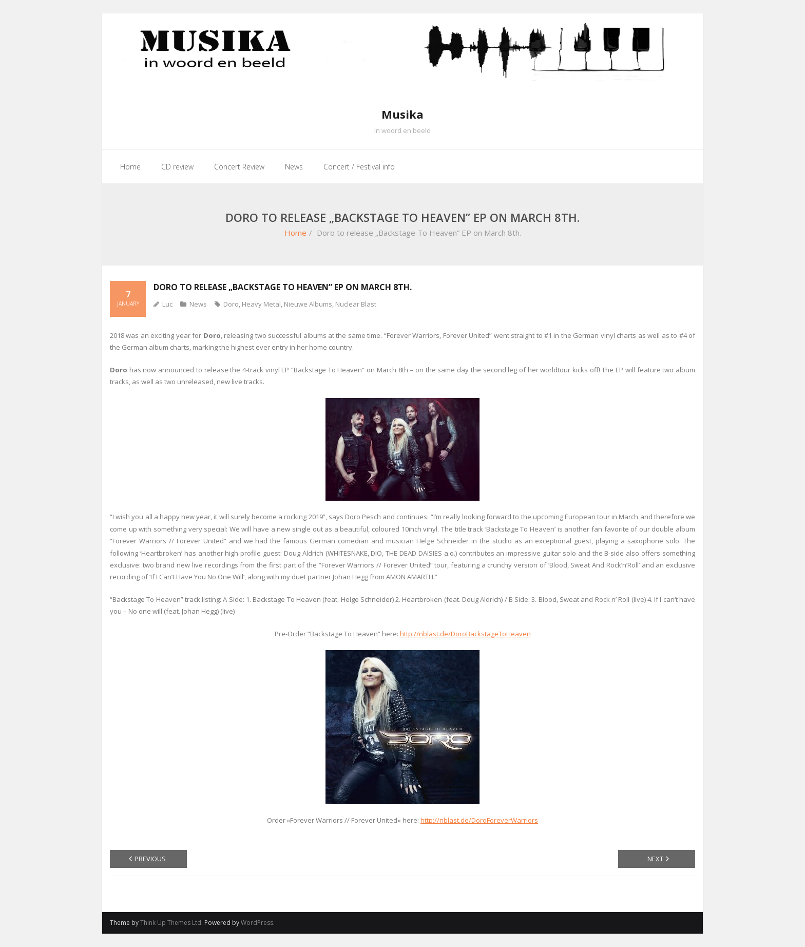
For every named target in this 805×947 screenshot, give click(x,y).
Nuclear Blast (355, 304)
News (198, 304)
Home (295, 233)
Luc (167, 304)
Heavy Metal (261, 304)
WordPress (257, 922)
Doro (231, 304)
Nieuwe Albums (308, 304)
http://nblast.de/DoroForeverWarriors (479, 820)
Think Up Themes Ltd (170, 922)
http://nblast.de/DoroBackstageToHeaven (465, 633)
